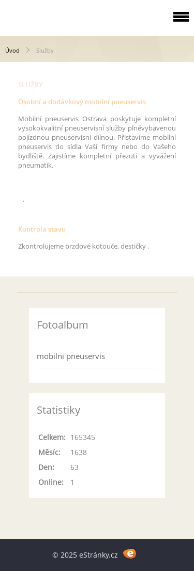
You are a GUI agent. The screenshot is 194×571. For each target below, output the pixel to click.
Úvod (12, 50)
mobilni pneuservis (71, 356)
